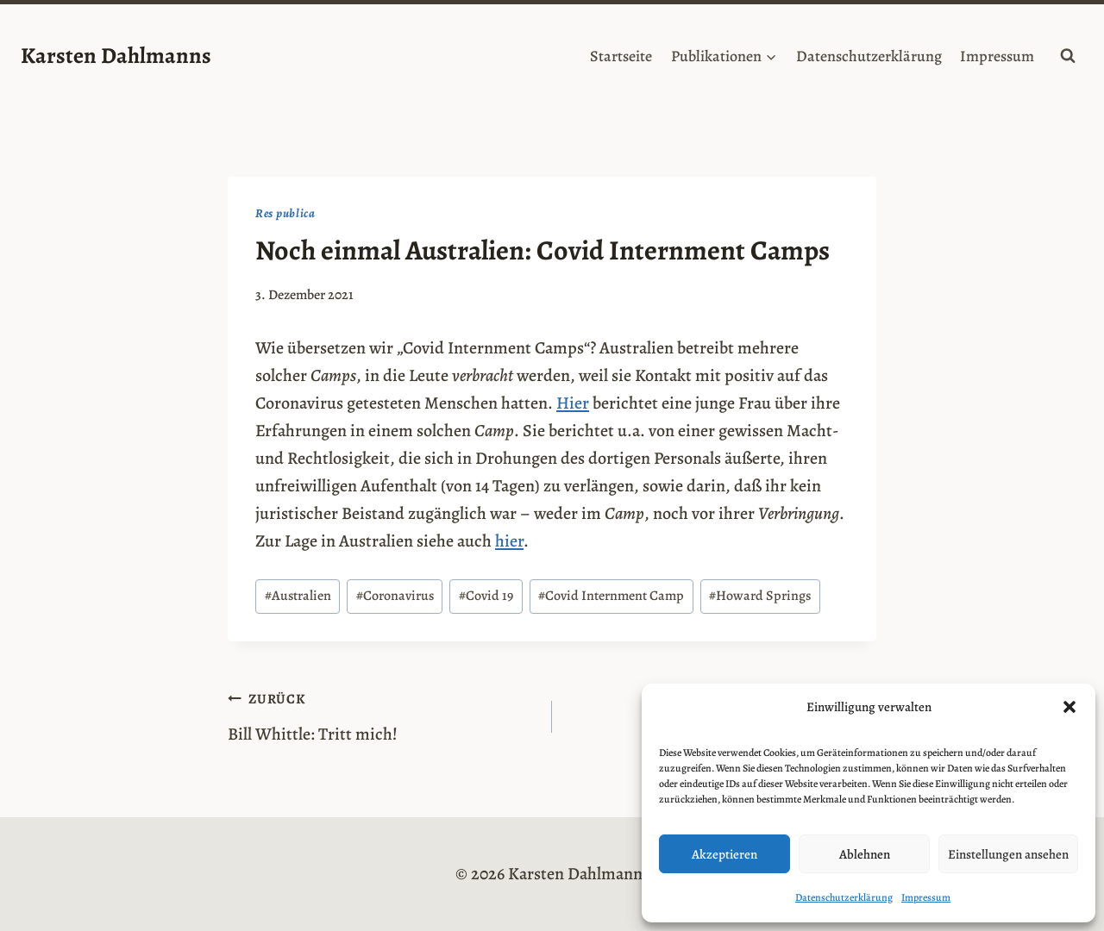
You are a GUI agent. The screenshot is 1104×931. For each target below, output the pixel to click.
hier (509, 541)
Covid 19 (486, 595)
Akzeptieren (724, 854)
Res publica (285, 213)
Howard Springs (760, 595)
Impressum (925, 897)
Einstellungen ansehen (1008, 854)
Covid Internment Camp (611, 595)
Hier (572, 403)
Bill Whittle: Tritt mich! (381, 715)
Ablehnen (864, 854)
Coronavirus (395, 595)
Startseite (621, 56)
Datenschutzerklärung (844, 897)
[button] (1069, 706)
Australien (298, 595)
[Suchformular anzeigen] (1067, 56)
